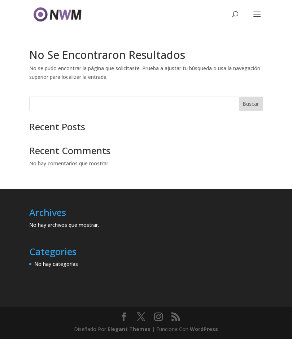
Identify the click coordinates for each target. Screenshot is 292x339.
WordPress (204, 329)
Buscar (251, 103)
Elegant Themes (129, 329)
